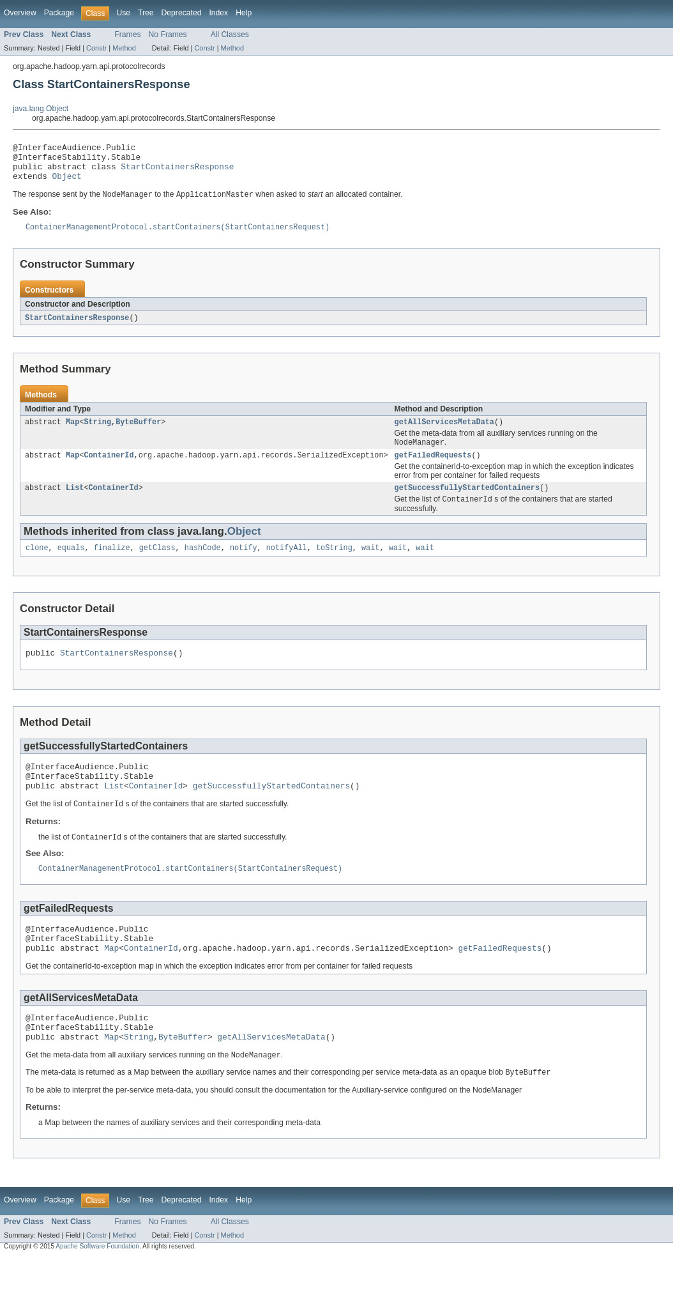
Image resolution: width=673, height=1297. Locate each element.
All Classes (230, 34)
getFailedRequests (433, 468)
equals (71, 564)
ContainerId (108, 468)
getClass (157, 564)
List (75, 502)
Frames (127, 34)
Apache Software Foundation (97, 1285)
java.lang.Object (40, 108)
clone (37, 564)
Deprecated (182, 12)
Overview (20, 12)
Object (67, 183)
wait (370, 564)
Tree (146, 12)
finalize (112, 564)
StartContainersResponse (177, 172)
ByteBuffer (138, 433)
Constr (96, 48)
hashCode (203, 564)
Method (123, 48)
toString (334, 564)
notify (243, 564)
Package (59, 12)
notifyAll (286, 564)
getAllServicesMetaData (444, 433)
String (97, 433)
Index (218, 12)
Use (123, 12)
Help (244, 12)
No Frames (168, 34)
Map (72, 433)
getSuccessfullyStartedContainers (467, 502)
